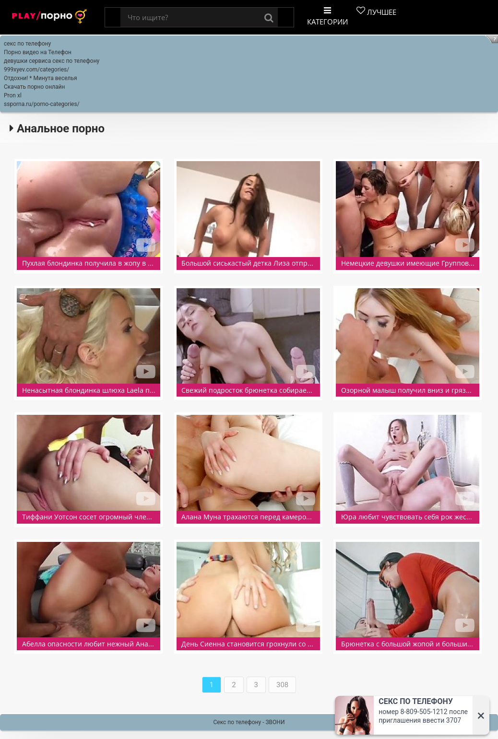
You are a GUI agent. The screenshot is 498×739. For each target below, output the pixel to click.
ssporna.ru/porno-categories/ (42, 104)
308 (282, 684)
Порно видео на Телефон (37, 52)
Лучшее (376, 11)
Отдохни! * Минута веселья (40, 78)
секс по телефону (27, 43)
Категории (327, 16)
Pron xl (13, 95)
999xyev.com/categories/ (36, 69)
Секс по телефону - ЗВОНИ (249, 722)
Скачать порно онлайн (34, 86)
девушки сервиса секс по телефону (51, 61)
